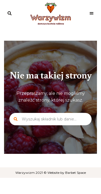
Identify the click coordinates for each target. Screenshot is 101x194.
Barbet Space (75, 173)
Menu (91, 13)
